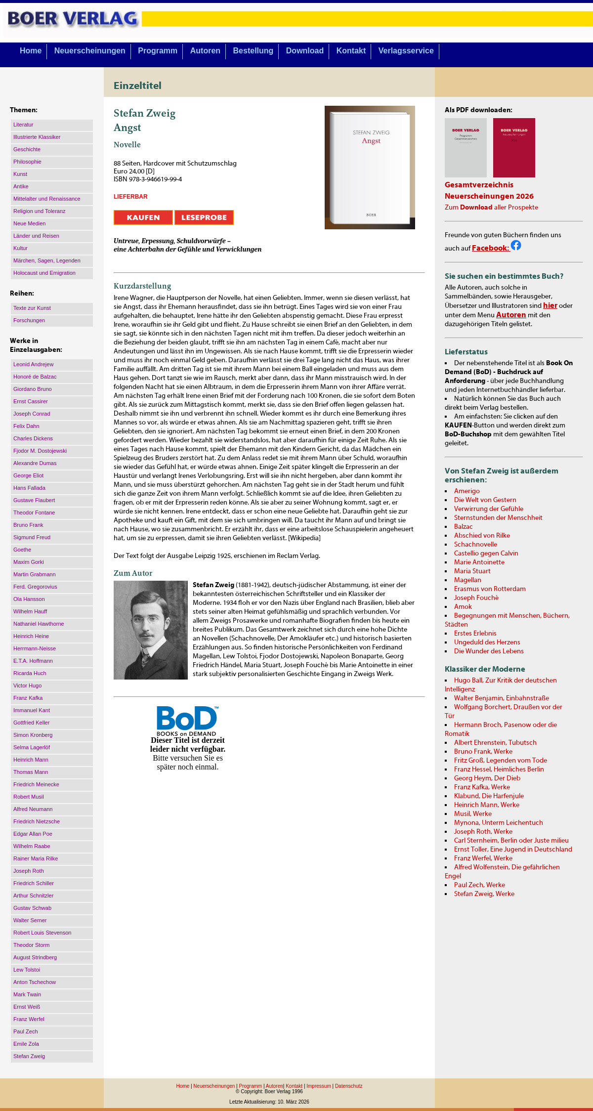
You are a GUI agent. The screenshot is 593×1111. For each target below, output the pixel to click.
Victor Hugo (27, 685)
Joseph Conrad (31, 414)
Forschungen (29, 320)
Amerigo (467, 491)
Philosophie (27, 162)
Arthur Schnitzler (33, 895)
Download (305, 50)
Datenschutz (349, 1086)
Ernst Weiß (26, 1007)
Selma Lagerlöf (31, 747)
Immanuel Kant (31, 710)
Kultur (20, 248)
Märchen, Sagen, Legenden (47, 260)
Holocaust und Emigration (44, 273)
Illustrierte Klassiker (36, 137)
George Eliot (28, 475)
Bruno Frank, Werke (483, 752)
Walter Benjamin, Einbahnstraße (501, 698)
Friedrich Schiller (33, 883)
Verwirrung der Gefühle (488, 509)
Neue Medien (29, 223)
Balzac (463, 527)
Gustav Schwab (32, 908)
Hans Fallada (29, 488)
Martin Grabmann (34, 574)
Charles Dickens (33, 438)
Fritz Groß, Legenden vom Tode (500, 761)
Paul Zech (25, 1031)
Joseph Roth (28, 871)
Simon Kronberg (33, 735)
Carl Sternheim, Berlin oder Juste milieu (511, 841)
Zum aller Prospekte (491, 208)
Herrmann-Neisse (34, 648)
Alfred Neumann (33, 809)
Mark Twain (27, 994)
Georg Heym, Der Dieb (487, 778)
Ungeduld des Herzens (487, 642)
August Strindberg (35, 957)
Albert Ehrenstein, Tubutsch (495, 743)
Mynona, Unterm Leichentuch (498, 823)
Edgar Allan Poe (32, 834)
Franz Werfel (28, 1019)
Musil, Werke (473, 814)
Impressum (318, 1086)
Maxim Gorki (28, 562)
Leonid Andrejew (33, 364)
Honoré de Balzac (34, 377)
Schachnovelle (475, 545)
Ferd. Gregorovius (35, 587)
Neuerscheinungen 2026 (489, 196)
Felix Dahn (26, 426)
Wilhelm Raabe (31, 846)
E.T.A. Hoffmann (33, 661)
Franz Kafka (27, 698)
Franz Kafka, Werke (482, 787)
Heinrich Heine (31, 636)
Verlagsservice (406, 50)
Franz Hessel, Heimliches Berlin (499, 769)
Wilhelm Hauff (30, 611)
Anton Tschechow (34, 982)
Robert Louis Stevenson (42, 933)
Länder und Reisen (36, 236)
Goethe (22, 550)
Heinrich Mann (30, 760)
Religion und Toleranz (39, 211)
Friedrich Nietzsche (36, 821)
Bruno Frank (28, 525)
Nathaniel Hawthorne (38, 624)
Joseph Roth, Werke (483, 832)
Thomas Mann (30, 772)
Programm (157, 50)
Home (31, 50)
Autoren (205, 50)
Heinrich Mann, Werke (486, 805)
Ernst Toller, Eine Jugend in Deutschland (513, 850)
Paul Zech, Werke (479, 885)
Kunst (20, 174)
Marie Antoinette (479, 562)
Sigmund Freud (31, 537)
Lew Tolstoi (26, 970)
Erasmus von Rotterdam (490, 589)
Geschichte (27, 149)
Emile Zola (26, 1044)
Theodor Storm (31, 945)
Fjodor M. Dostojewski (40, 451)
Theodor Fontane (34, 512)
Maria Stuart (472, 571)
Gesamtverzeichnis (479, 184)
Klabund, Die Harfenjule (489, 796)
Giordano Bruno (32, 389)
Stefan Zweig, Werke (484, 894)
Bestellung (253, 50)
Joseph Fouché (476, 598)
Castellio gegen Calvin (486, 553)
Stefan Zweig (29, 1056)
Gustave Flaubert (34, 500)
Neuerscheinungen (90, 50)
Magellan (467, 580)
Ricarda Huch (29, 673)
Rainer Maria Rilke (35, 858)
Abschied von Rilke (482, 536)
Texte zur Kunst (32, 308)
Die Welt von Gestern (485, 500)
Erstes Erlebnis (475, 634)
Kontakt (351, 50)
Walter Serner (29, 920)
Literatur (23, 125)
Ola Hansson (29, 599)
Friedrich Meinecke (36, 784)
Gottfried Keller (31, 723)
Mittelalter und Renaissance (47, 199)
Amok (463, 607)
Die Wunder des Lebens (489, 651)
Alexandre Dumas (34, 463)
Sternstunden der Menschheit (498, 518)
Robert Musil (28, 797)
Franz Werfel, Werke (483, 858)
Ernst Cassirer (30, 401)
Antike (21, 186)
